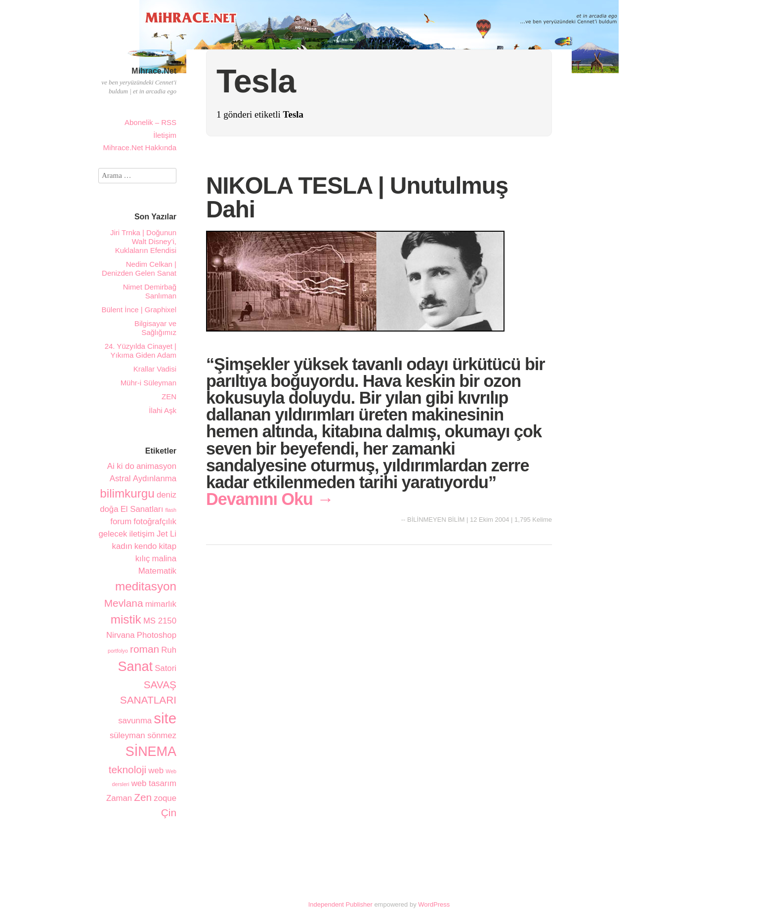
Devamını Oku (270, 499)
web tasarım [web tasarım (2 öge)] (153, 783)
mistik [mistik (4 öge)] (126, 619)
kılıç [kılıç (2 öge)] (142, 558)
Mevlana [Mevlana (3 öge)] (123, 603)
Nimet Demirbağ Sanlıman (149, 291)
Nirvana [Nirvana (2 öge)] (120, 635)
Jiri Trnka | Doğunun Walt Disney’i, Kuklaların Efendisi (143, 241)
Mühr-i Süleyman (148, 382)
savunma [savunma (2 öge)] (135, 720)
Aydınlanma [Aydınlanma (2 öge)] (154, 478)
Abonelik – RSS (150, 122)
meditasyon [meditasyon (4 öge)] (145, 586)
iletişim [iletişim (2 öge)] (142, 534)
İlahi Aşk (162, 410)
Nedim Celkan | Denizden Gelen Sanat (139, 268)
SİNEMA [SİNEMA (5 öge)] (151, 751)
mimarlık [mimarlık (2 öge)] (160, 604)
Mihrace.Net (153, 71)
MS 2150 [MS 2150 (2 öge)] (159, 621)
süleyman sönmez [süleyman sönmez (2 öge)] (143, 735)
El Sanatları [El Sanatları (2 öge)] (142, 509)
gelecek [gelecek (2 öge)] (113, 534)
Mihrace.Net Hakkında (139, 147)
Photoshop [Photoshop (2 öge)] (156, 635)
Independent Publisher (340, 904)
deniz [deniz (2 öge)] (166, 495)
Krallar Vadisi (154, 369)
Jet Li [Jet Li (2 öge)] (166, 534)
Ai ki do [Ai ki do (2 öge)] (120, 466)
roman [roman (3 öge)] (144, 649)
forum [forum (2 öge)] (120, 521)
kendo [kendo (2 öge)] (145, 546)
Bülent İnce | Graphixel (139, 309)
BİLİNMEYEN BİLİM (435, 519)
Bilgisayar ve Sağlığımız (155, 327)
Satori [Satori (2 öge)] (165, 668)
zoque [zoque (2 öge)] (165, 798)
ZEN (169, 396)
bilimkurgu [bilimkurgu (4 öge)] (127, 493)
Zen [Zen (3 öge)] (143, 797)
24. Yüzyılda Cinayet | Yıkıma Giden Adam (140, 350)
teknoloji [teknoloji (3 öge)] (127, 769)
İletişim (164, 135)
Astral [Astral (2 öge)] (120, 478)
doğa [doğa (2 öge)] (109, 509)
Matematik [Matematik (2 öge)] (157, 571)
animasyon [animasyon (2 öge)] (156, 466)
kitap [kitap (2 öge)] (167, 546)
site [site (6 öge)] (165, 718)
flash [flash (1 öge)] (170, 510)
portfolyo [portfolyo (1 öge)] (118, 651)
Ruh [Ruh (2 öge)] (168, 650)
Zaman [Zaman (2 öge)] (119, 798)
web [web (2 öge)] (156, 770)
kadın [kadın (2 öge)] (122, 546)
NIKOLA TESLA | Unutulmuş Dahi (357, 197)
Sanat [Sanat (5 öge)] (135, 666)
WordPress (434, 904)
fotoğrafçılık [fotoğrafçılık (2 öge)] (154, 521)
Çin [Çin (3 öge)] (168, 812)
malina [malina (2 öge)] (164, 558)
